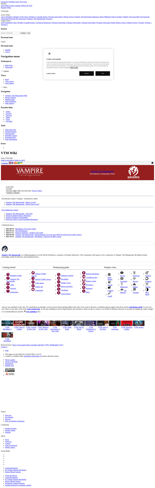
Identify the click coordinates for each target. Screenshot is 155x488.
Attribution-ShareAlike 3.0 (33, 356)
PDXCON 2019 (26, 6)
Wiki (7, 350)
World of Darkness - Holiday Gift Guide (29, 233)
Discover (8, 415)
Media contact (10, 447)
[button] (2, 71)
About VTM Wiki (11, 362)
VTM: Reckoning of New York (55, 329)
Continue (9, 193)
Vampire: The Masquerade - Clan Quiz (19, 214)
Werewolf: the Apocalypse (17, 19)
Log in (3, 42)
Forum (11, 6)
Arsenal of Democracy (44, 23)
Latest (17, 2)
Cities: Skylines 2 (30, 17)
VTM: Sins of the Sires (103, 328)
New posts (23, 2)
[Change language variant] (6, 71)
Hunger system (91, 281)
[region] (78, 64)
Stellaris (126, 17)
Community (39, 290)
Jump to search (20, 160)
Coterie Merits (66, 294)
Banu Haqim (110, 278)
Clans (12, 285)
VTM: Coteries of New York (31, 328)
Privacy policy (10, 360)
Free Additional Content (10, 210)
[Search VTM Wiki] (10, 33)
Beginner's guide (16, 275)
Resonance (89, 285)
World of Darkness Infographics (17, 217)
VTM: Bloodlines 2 (7, 328)
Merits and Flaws (67, 286)
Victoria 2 (4, 25)
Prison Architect (116, 17)
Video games (39, 283)
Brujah (110, 285)
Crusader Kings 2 (30, 23)
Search (4, 29)
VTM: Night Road (67, 328)
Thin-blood (147, 293)
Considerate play (91, 277)
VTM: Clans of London (19, 328)
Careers (7, 443)
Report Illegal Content (13, 472)
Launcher (17, 6)
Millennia (107, 17)
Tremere (148, 276)
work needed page (33, 309)
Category (4, 347)
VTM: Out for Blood (79, 328)
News (7, 440)
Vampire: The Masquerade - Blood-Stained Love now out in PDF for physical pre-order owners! (48, 235)
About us (8, 441)
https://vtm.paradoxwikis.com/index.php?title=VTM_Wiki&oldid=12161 (37, 345)
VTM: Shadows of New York (43, 328)
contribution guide (135, 307)
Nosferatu (136, 276)
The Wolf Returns (21, 231)
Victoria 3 (49, 19)
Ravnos (135, 281)
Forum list (4, 2)
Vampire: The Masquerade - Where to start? (21, 202)
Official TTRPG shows (43, 279)
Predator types (66, 283)
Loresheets (64, 290)
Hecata (122, 276)
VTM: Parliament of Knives (91, 329)
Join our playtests (11, 445)
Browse (7, 419)
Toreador (136, 292)
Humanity (89, 288)
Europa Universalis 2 (59, 23)
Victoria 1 (148, 23)
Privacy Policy (37, 191)
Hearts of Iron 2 (121, 23)
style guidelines (31, 312)
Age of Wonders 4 (7, 17)
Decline (86, 73)
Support (8, 432)
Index (88, 292)
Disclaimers (9, 364)
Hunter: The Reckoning (83, 17)
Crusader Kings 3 (42, 17)
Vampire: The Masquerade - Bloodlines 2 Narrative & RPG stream (38, 236)
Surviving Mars (134, 17)
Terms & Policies (11, 475)
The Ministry (123, 291)
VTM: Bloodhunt (7, 340)
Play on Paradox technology (15, 421)
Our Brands (9, 417)
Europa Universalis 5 (56, 17)
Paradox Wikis (10, 430)
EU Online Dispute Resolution (15, 470)
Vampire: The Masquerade (36, 19)
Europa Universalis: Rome (106, 23)
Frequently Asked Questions (15, 483)
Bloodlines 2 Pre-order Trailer (25, 229)
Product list (39, 287)
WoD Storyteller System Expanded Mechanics (22, 219)
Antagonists (14, 292)
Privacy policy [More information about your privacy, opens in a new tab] (74, 67)
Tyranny (141, 23)
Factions (13, 288)
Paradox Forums (10, 428)
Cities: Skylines (17, 23)
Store (3, 6)
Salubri (135, 287)
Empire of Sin (18, 17)
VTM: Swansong (114, 328)
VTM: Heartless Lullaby (126, 328)
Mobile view (9, 366)
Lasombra (123, 281)
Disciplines (64, 279)
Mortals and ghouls (92, 274)
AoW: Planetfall (6, 23)
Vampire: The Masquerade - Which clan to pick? (22, 204)
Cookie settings (50, 73)
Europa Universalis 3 (74, 23)
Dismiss (16, 193)
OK (103, 73)
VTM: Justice (138, 327)
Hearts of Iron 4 (69, 17)
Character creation (67, 275)
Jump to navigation (7, 160)
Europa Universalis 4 (89, 23)
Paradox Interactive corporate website (18, 485)
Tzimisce (148, 281)
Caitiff (110, 296)
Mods (7, 6)
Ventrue (148, 287)
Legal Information (11, 468)
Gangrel (110, 291)
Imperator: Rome (98, 17)
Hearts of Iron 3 (132, 23)
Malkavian (124, 287)
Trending (11, 2)
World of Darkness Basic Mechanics (18, 216)
